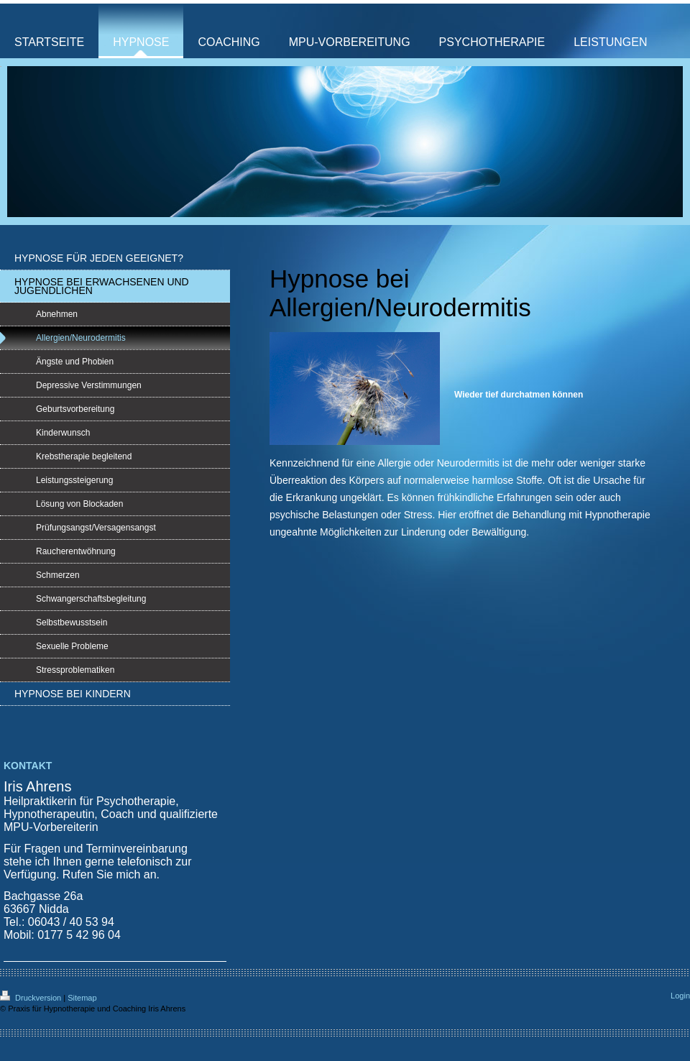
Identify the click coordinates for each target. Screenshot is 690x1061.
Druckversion (31, 997)
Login (680, 995)
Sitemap (82, 997)
